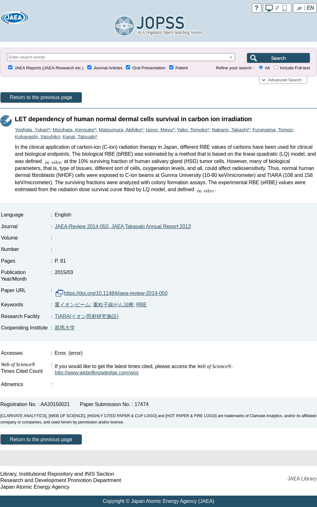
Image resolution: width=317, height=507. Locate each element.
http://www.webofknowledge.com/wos (97, 372)
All (267, 68)
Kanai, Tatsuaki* (80, 136)
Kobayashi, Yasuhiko (37, 136)
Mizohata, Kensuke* (74, 129)
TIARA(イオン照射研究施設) (87, 316)
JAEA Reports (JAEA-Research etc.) (49, 68)
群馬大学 (65, 327)
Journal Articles (107, 68)
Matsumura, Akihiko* (121, 129)
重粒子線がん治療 (113, 304)
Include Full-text (295, 68)
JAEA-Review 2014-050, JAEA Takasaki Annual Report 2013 (123, 226)
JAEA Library (302, 478)
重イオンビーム (72, 304)
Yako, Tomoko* (193, 129)
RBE (141, 304)
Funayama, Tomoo (272, 129)
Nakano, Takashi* (231, 129)
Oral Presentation (148, 68)
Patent (182, 68)
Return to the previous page (41, 97)
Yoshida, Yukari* (32, 129)
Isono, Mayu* (160, 129)
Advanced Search (285, 80)
